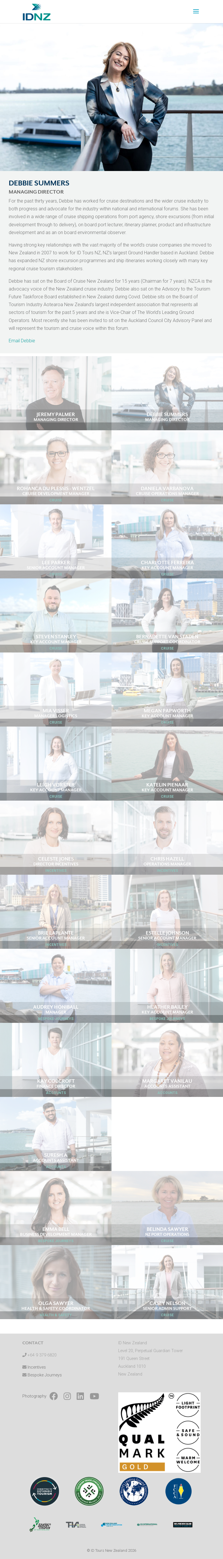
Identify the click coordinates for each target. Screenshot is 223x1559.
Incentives (37, 1367)
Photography (34, 1396)
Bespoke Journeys (45, 1375)
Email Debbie (22, 340)
